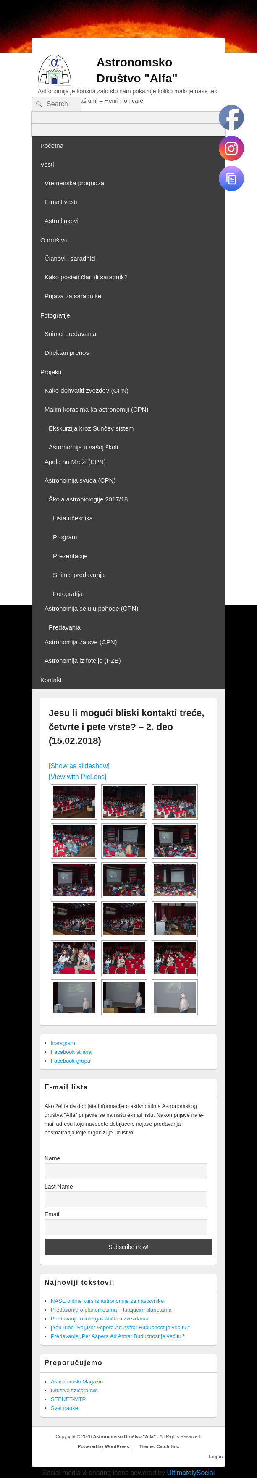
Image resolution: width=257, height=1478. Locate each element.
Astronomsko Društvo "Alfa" (125, 1436)
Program (65, 537)
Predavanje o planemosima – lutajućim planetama (111, 1310)
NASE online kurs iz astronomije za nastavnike (107, 1301)
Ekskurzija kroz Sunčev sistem (91, 428)
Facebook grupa (70, 1061)
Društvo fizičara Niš (74, 1390)
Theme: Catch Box (159, 1446)
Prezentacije (70, 555)
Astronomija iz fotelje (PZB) (83, 660)
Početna (51, 145)
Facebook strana (71, 1052)
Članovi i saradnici (70, 258)
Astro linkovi (62, 220)
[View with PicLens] (78, 776)
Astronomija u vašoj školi (83, 447)
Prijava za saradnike (73, 295)
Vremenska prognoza (74, 182)
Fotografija (68, 593)
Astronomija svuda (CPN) (80, 480)
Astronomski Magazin (77, 1381)
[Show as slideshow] (79, 765)
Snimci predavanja (70, 333)
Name (52, 1158)
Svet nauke (64, 1408)
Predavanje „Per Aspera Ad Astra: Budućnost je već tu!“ (118, 1336)
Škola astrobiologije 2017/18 (88, 499)
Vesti (47, 164)
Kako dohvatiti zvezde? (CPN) (86, 390)
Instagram (63, 1043)
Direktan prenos (67, 352)
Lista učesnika (73, 518)
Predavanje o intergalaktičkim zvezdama (100, 1318)
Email (52, 1214)
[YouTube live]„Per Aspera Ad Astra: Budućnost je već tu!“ (120, 1327)
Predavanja (65, 627)
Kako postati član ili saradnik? (86, 277)
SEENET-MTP (68, 1399)
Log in (216, 1456)
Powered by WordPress (103, 1446)
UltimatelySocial (191, 1472)
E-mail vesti (61, 201)
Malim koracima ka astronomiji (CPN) (97, 409)
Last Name (59, 1186)
